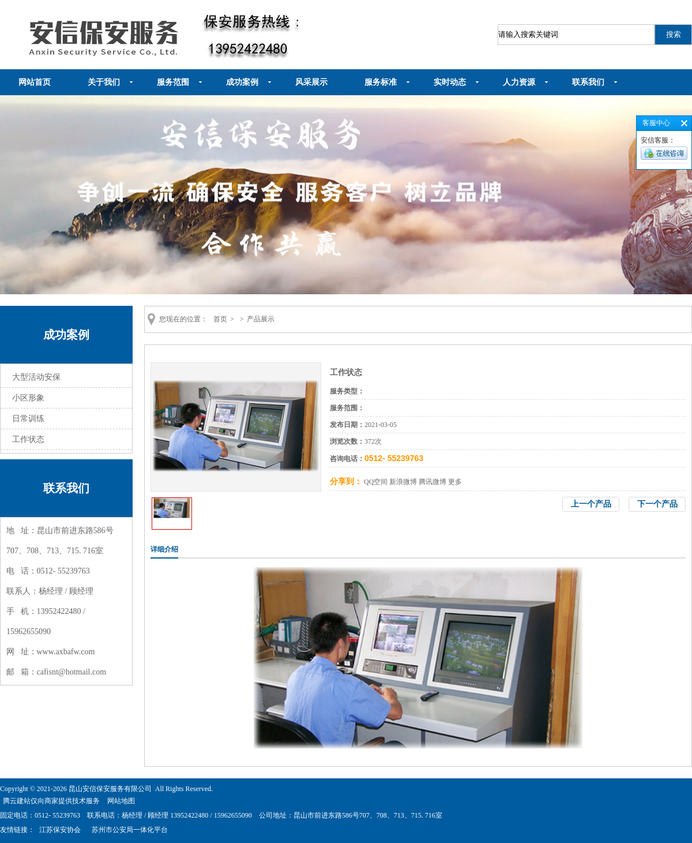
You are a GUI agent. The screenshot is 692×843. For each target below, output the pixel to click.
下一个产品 (657, 504)
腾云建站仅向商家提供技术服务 (51, 801)
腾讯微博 (432, 482)
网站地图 (121, 801)
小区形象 (28, 398)
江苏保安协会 (60, 830)
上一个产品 (591, 504)
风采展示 (311, 82)
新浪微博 (403, 482)
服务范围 (173, 82)
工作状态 (28, 439)
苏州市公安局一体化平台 (130, 830)
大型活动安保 (36, 377)
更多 (455, 482)
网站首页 (34, 82)
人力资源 (519, 82)
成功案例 (242, 82)
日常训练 (28, 418)
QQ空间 (376, 482)
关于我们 (104, 82)
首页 (220, 319)
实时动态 (450, 82)
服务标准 (380, 82)
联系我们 (588, 82)
